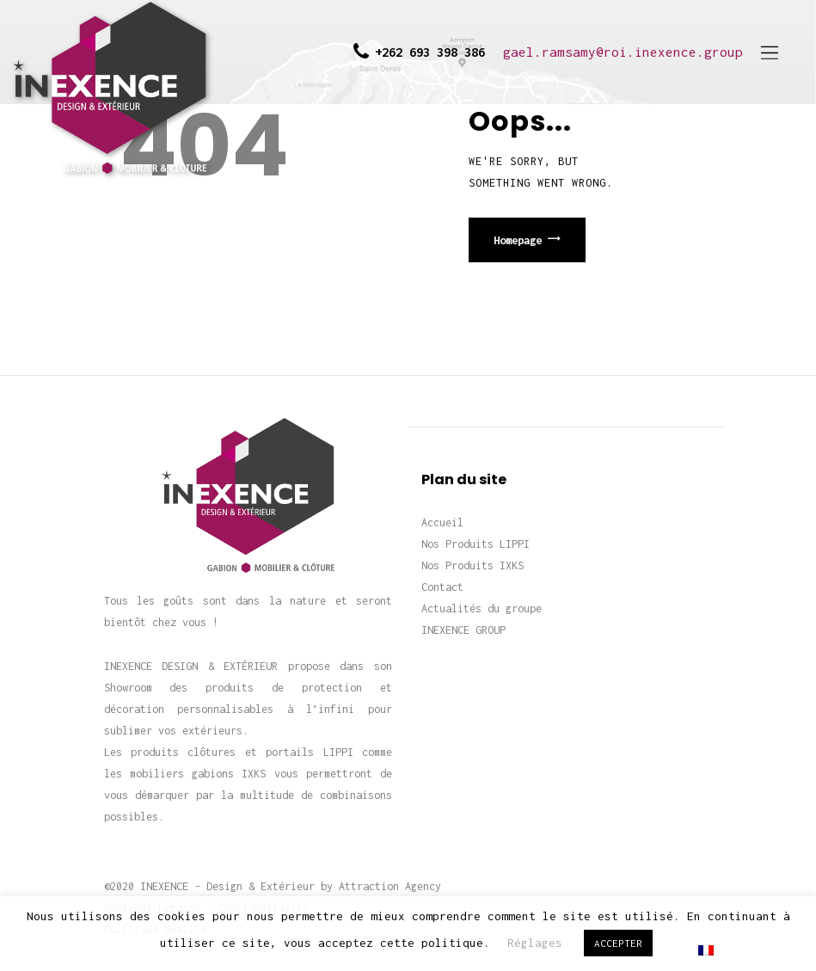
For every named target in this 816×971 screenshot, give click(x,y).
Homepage (518, 240)
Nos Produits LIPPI (475, 544)
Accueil (442, 522)
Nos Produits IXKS (472, 565)
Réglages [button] (534, 942)
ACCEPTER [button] (618, 943)
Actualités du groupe (481, 608)
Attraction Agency (390, 886)
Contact (442, 587)
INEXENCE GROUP (463, 630)
